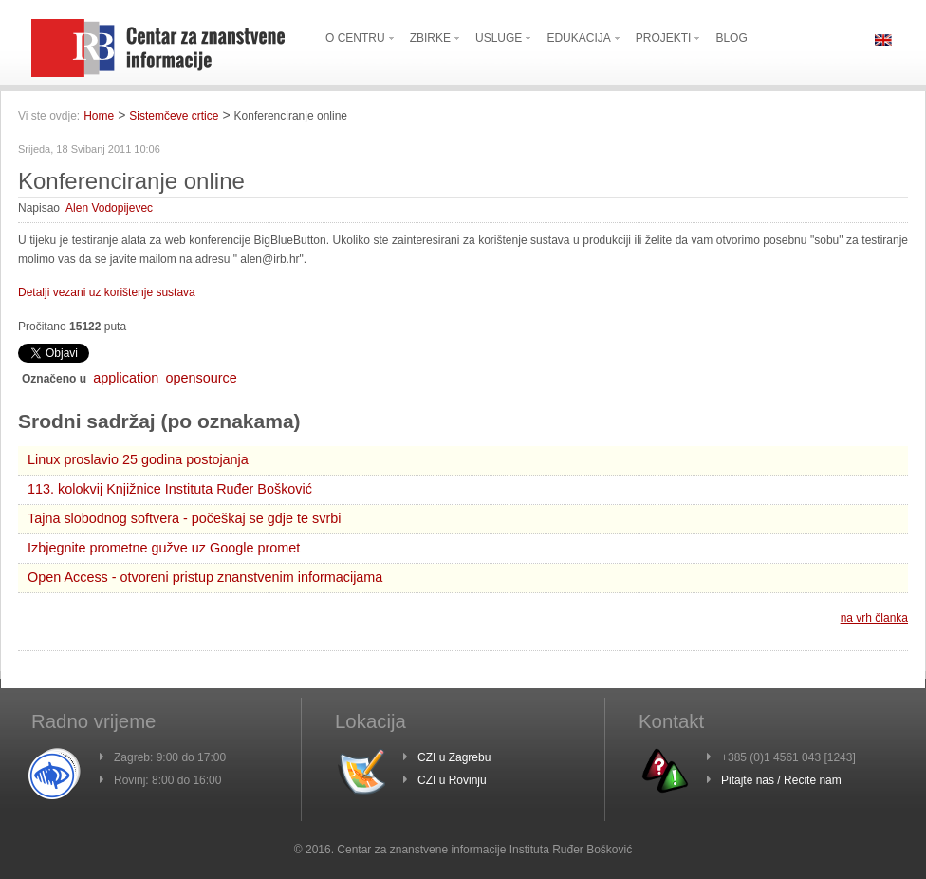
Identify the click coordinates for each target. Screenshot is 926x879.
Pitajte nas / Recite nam (781, 780)
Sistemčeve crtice (173, 115)
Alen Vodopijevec (109, 208)
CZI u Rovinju (452, 780)
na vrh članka (874, 618)
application (125, 377)
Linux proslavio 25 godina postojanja (138, 459)
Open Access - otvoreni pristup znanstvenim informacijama (205, 577)
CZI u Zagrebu (454, 757)
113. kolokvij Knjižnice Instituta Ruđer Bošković (170, 488)
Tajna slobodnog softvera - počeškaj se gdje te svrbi (184, 518)
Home (98, 115)
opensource (201, 377)
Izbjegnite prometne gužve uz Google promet (164, 547)
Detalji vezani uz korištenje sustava (106, 292)
